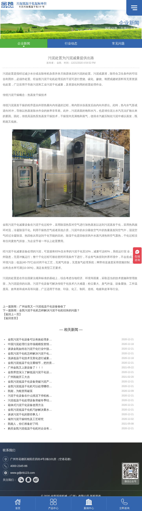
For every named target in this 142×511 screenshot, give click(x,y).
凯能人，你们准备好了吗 (23, 423)
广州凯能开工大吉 (19, 376)
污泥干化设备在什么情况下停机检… (30, 395)
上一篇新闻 (34, 306)
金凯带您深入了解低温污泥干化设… (30, 372)
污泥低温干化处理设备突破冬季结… (30, 400)
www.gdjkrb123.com (22, 472)
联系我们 (9, 450)
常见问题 (118, 43)
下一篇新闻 (41, 310)
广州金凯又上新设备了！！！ (26, 367)
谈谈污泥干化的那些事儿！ (24, 414)
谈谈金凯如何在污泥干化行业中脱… (30, 348)
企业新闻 (23, 43)
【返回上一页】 (12, 314)
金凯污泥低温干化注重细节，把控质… (31, 362)
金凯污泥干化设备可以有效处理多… (30, 339)
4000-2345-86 (18, 465)
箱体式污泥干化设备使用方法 (26, 405)
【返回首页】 (11, 318)
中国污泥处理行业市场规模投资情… (30, 344)
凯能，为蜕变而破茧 (20, 391)
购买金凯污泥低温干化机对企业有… (30, 428)
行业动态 (71, 43)
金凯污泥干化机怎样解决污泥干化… (30, 353)
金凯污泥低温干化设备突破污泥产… (30, 381)
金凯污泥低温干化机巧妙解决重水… (30, 409)
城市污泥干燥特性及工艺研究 (26, 419)
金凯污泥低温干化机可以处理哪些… (30, 386)
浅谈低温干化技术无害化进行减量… (30, 358)
